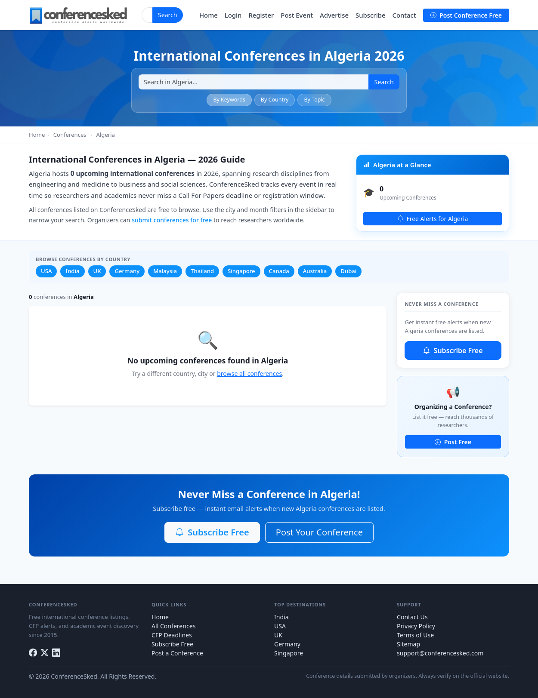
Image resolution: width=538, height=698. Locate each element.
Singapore (241, 271)
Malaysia (165, 271)
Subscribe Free (452, 350)
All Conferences (173, 626)
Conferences (70, 134)
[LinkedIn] (56, 653)
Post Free (453, 442)
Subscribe (370, 15)
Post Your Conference (319, 532)
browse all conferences (249, 373)
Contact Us (412, 617)
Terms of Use (415, 635)
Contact (404, 15)
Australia (315, 271)
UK (97, 271)
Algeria (105, 134)
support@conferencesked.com (440, 653)
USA (46, 271)
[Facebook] (33, 653)
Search (167, 15)
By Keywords (229, 99)
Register (261, 15)
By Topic (314, 99)
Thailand (202, 271)
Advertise (334, 15)
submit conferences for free (172, 220)
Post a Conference (177, 653)
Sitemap (408, 644)
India (72, 271)
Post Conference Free (466, 15)
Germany (126, 271)
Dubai (348, 271)
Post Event (297, 15)
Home (208, 15)
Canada (279, 271)
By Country (275, 99)
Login (233, 15)
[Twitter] (44, 653)
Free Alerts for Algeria (432, 219)
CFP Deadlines (172, 635)
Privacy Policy (416, 626)
